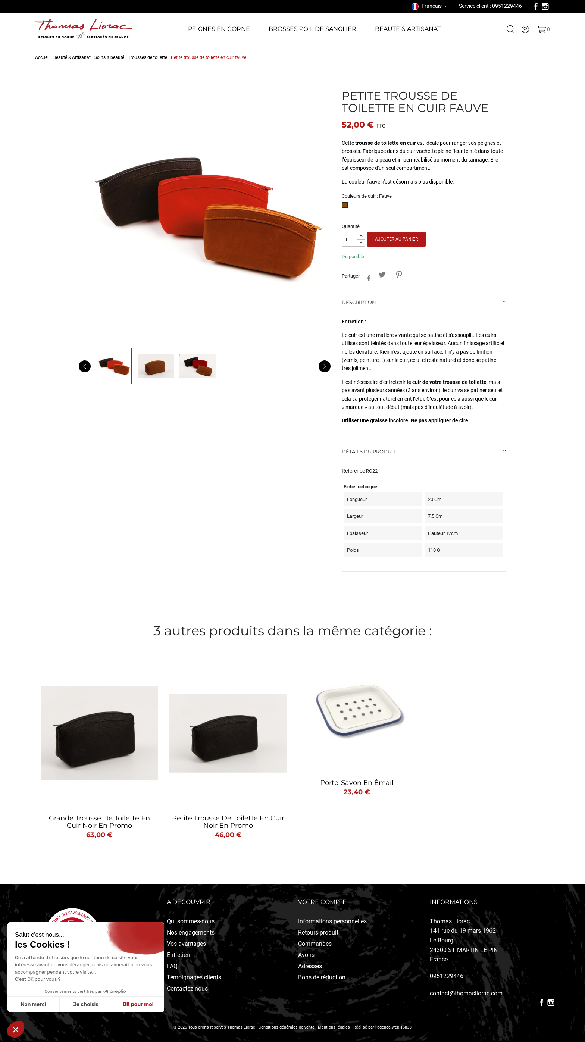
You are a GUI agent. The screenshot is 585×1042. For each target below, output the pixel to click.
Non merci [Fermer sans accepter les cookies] (33, 1004)
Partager (367, 276)
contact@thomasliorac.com (466, 993)
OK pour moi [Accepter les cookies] (138, 1004)
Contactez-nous (187, 988)
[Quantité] (349, 239)
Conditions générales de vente (287, 1027)
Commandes (315, 943)
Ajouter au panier (396, 239)
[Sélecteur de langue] (429, 6)
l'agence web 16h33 (393, 1027)
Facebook (536, 6)
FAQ (172, 966)
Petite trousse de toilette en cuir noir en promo (228, 822)
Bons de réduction (321, 977)
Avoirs (306, 954)
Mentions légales (334, 1027)
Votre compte (322, 901)
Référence (353, 471)
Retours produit (318, 932)
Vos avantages (186, 943)
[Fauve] (346, 207)
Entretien (178, 954)
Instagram (545, 6)
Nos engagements (191, 932)
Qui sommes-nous (191, 921)
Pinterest (398, 274)
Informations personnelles (332, 921)
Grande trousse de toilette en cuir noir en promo (99, 822)
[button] (16, 1029)
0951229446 (446, 976)
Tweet (381, 274)
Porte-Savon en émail (357, 783)
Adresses (310, 966)
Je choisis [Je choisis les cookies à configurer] (85, 1004)
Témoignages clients (194, 977)
